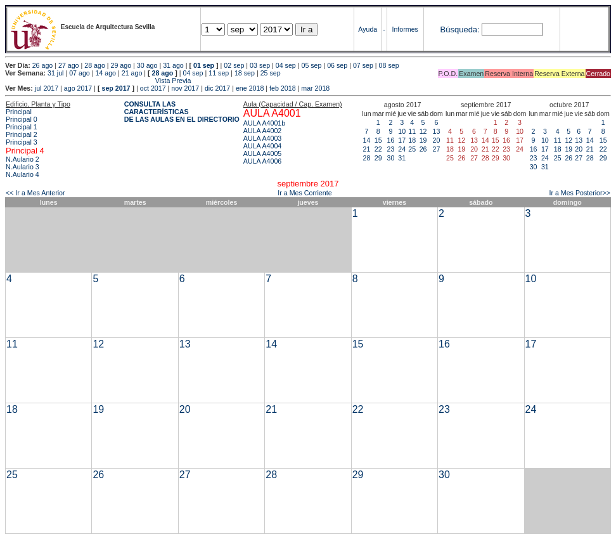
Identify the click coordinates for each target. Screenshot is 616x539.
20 (436, 140)
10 (402, 131)
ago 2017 (78, 88)
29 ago (121, 65)
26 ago (42, 65)
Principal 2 (21, 134)
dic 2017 (217, 88)
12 (423, 131)
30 (391, 158)
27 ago (68, 65)
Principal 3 (21, 142)
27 (436, 149)
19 (423, 140)
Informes (405, 29)
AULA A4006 (262, 161)
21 (367, 149)
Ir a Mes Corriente (304, 193)
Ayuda (367, 29)
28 (367, 158)
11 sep (219, 73)
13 (436, 131)
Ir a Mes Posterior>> (579, 193)
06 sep (337, 65)
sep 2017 (116, 88)
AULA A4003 (262, 138)
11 (412, 131)
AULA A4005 (262, 153)
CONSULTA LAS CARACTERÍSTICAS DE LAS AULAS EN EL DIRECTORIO (182, 111)
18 (412, 140)
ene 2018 (250, 88)
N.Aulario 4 (22, 174)
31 (402, 158)
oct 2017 (153, 88)
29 (378, 158)
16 (391, 140)
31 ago (173, 65)
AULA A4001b (264, 123)
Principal (19, 111)
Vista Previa (98, 80)
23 (391, 149)
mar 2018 (315, 88)
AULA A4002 (262, 130)
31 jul (55, 73)
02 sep (234, 65)
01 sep (203, 65)
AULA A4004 (262, 146)
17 (402, 140)
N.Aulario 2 (22, 159)
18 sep (244, 73)
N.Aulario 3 (22, 167)
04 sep (286, 65)
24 (402, 149)
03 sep (260, 65)
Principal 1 (21, 127)
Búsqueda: (460, 29)
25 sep (270, 73)
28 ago (94, 65)
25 (412, 149)
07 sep (363, 65)
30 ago (147, 65)
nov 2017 (185, 88)
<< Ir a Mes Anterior (35, 193)
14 (367, 140)
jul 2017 (46, 88)
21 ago (132, 73)
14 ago (105, 73)
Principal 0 (21, 119)
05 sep (311, 65)
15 (378, 140)
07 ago (79, 73)
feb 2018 (282, 88)
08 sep (389, 65)
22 (378, 149)
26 (423, 149)
